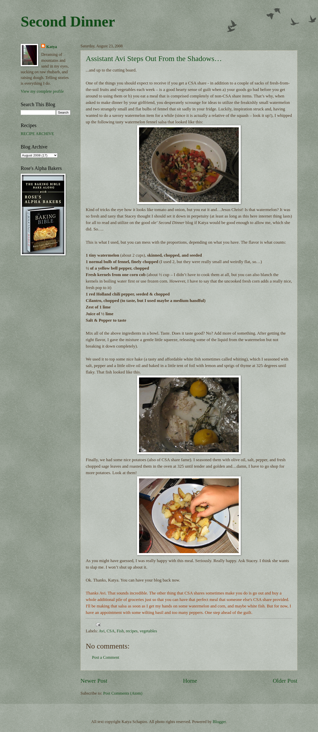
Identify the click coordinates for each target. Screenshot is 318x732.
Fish (120, 631)
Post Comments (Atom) (122, 693)
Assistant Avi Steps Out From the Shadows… (154, 58)
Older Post (285, 680)
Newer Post (93, 680)
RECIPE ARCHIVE (37, 133)
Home (190, 680)
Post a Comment (105, 657)
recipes (132, 631)
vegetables (148, 631)
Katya (51, 46)
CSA (111, 631)
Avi (102, 631)
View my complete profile (42, 91)
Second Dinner (68, 21)
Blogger (219, 721)
